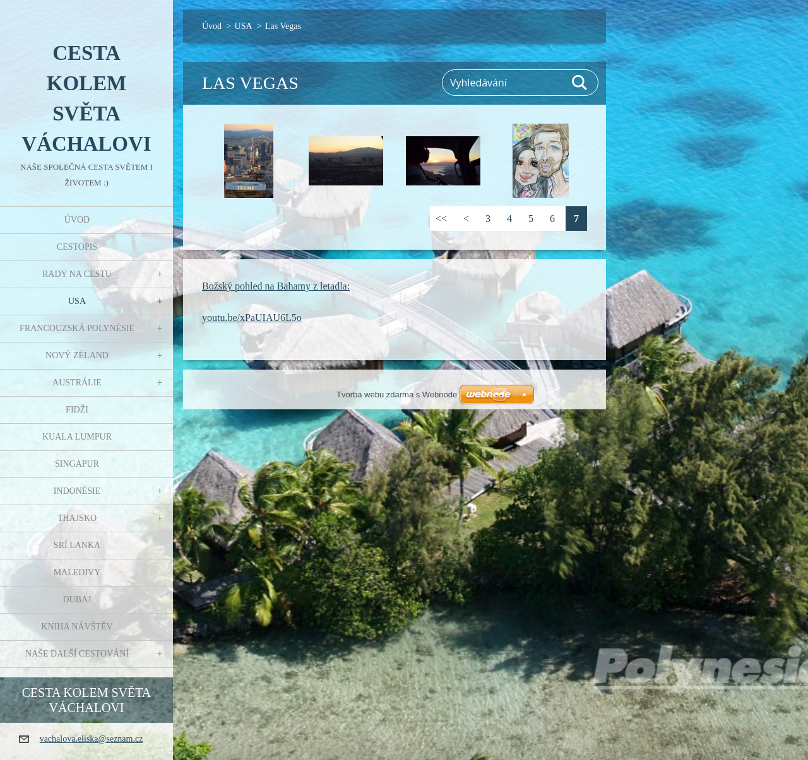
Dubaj (76, 599)
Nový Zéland (77, 355)
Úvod (77, 220)
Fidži (77, 409)
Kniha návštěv (76, 626)
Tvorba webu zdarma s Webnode (396, 394)
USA (77, 301)
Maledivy (77, 572)
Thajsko (77, 518)
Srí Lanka (77, 545)
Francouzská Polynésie (77, 328)
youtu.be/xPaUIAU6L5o (252, 317)
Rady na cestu (77, 274)
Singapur (77, 464)
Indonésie (77, 491)
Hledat (580, 82)
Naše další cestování (77, 653)
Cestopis (77, 247)
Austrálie (77, 382)
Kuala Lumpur (77, 436)
